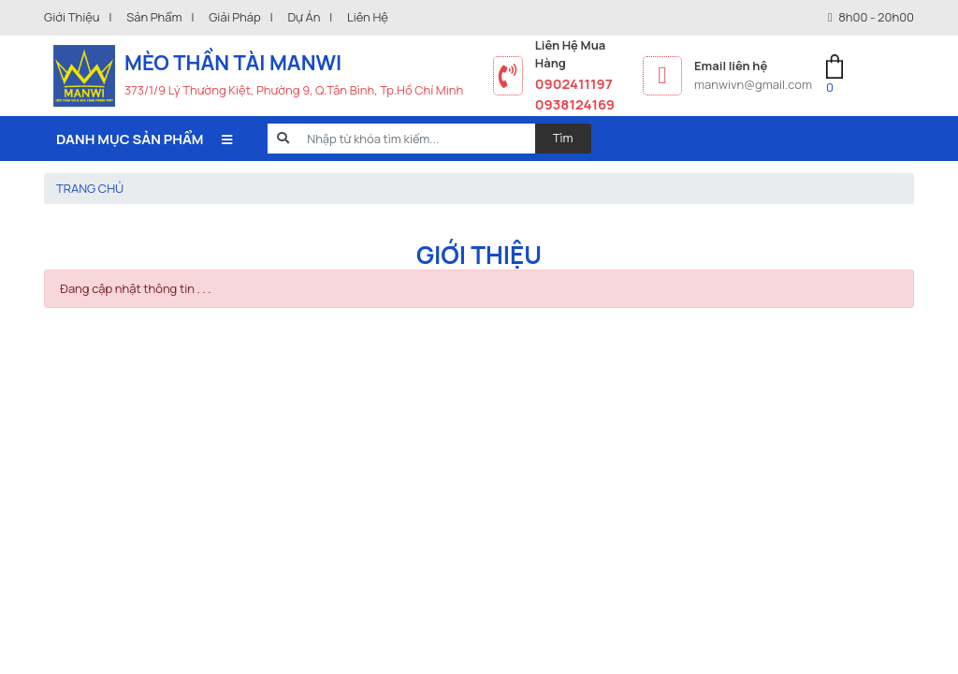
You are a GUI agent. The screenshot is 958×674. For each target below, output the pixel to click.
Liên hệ (367, 16)
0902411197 (574, 83)
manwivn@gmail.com (753, 84)
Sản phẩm (153, 16)
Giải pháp (235, 16)
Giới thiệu (72, 16)
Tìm (563, 137)
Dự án (303, 16)
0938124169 (575, 104)
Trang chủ (89, 188)
